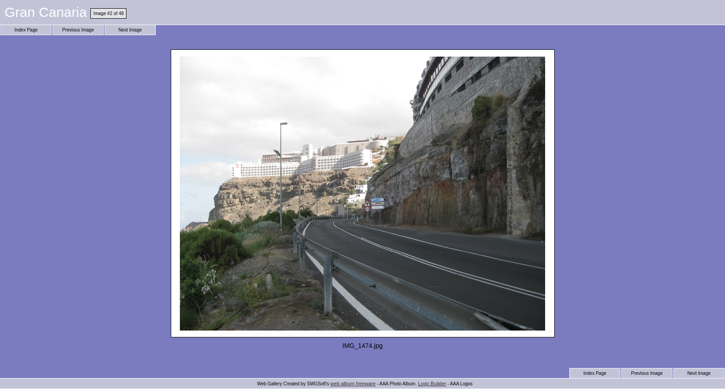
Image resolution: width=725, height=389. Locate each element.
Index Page (26, 29)
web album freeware (353, 383)
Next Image (130, 29)
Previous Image (78, 29)
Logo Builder (432, 383)
